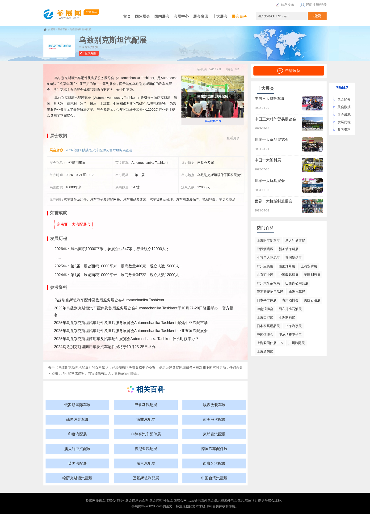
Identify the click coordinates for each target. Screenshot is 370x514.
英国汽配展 (77, 463)
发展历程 (344, 122)
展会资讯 (200, 16)
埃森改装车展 (214, 405)
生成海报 (90, 53)
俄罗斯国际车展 (77, 405)
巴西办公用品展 (296, 283)
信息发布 (285, 5)
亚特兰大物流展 (268, 257)
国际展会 (142, 16)
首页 (127, 16)
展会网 (154, 500)
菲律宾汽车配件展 (146, 434)
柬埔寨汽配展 (214, 434)
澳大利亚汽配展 (77, 449)
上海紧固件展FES (270, 343)
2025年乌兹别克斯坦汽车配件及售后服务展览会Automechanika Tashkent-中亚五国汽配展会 (131, 331)
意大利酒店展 (295, 240)
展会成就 (344, 114)
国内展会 (161, 16)
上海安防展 (309, 266)
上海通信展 (265, 351)
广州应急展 (265, 266)
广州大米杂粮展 (268, 283)
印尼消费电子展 (290, 334)
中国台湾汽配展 (214, 478)
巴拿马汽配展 (146, 405)
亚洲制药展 (287, 317)
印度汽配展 (77, 434)
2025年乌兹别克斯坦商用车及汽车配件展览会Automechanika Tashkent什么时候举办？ (126, 339)
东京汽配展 (145, 463)
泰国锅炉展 (293, 257)
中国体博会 (265, 334)
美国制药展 (312, 275)
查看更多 (233, 138)
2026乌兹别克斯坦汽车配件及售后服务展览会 (99, 150)
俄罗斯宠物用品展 (270, 292)
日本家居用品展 (268, 326)
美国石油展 (312, 300)
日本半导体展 (267, 300)
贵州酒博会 (290, 300)
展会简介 (344, 99)
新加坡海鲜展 (289, 249)
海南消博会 (265, 309)
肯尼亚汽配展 (146, 449)
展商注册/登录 (313, 5)
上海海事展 (293, 326)
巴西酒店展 (265, 249)
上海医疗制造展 (268, 240)
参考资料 (344, 129)
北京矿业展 (265, 275)
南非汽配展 (145, 419)
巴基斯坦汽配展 (146, 478)
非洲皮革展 (297, 292)
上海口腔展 (265, 317)
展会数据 (344, 107)
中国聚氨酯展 (289, 275)
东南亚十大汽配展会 (74, 224)
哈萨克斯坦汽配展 (77, 478)
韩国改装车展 (77, 419)
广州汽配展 (296, 343)
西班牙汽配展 (214, 463)
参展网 (51, 29)
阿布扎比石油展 (290, 309)
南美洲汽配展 (214, 419)
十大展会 (219, 16)
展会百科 (239, 16)
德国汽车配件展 (214, 449)
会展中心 (181, 16)
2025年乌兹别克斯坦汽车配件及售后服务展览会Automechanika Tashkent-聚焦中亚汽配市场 (131, 323)
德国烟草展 (287, 266)
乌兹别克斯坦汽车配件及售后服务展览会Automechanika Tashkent (109, 300)
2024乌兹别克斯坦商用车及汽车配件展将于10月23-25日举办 (105, 347)
